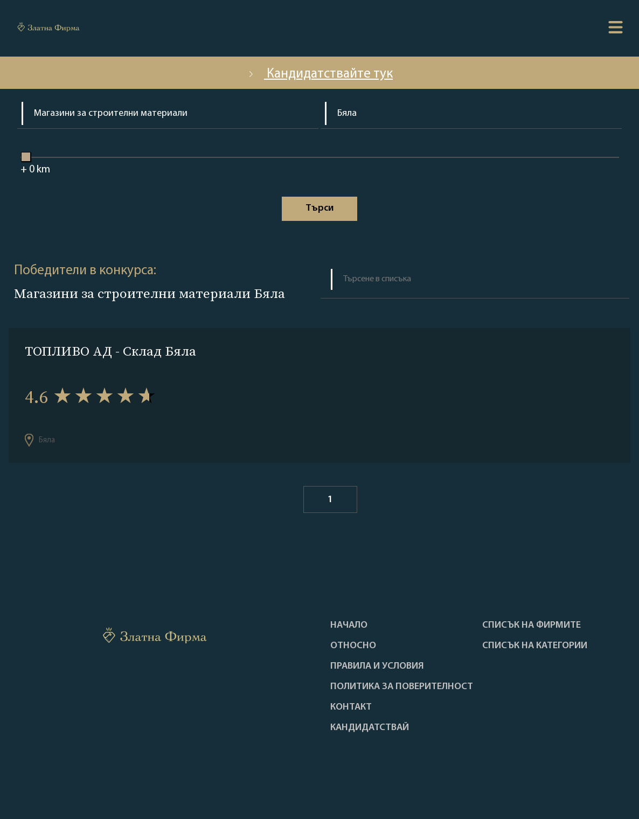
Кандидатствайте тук (319, 74)
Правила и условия (377, 666)
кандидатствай (369, 728)
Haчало (348, 625)
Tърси (319, 208)
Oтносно (353, 646)
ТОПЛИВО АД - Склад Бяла (110, 351)
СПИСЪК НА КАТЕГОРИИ (534, 646)
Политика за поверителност (401, 687)
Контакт (351, 707)
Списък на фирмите (531, 625)
